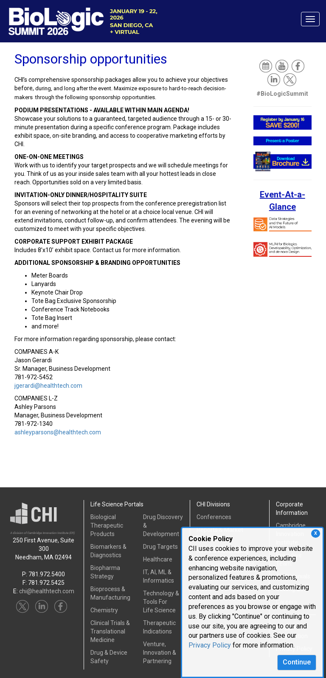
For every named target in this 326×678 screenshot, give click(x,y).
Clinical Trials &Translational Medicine (110, 631)
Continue (297, 662)
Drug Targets (160, 546)
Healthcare (157, 559)
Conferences (214, 517)
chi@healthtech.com (46, 591)
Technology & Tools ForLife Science (161, 602)
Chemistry (104, 610)
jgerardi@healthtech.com (48, 385)
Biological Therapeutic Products (106, 525)
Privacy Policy (209, 645)
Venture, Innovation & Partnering (159, 652)
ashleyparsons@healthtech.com (57, 432)
